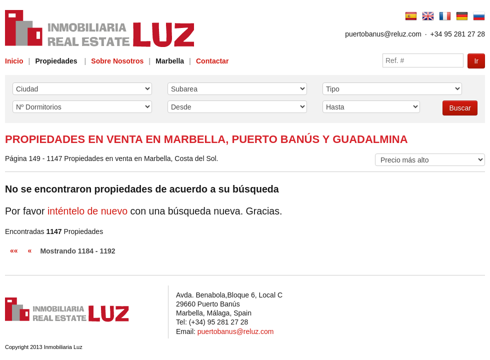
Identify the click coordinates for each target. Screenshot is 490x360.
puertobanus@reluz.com (383, 34)
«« (14, 250)
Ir (476, 61)
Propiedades (56, 61)
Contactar (212, 61)
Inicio (14, 61)
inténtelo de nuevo (88, 211)
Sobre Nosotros (117, 61)
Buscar (460, 108)
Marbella (170, 61)
